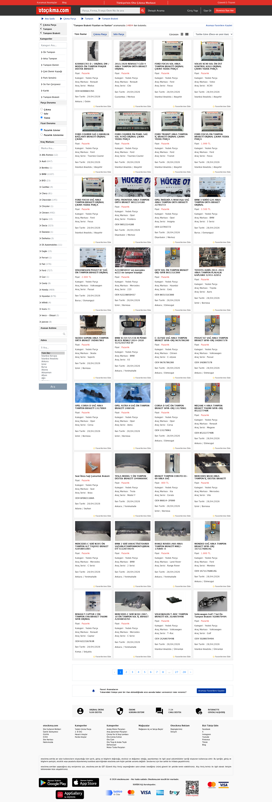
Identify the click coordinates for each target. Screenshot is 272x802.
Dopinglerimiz (176, 729)
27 (176, 671)
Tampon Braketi (108, 18)
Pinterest (206, 739)
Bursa (53, 367)
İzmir (53, 364)
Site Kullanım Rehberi (52, 729)
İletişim (174, 732)
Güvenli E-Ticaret (226, 2)
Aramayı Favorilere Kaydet (218, 25)
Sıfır (46, 113)
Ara (52, 386)
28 (184, 671)
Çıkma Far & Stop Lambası (118, 734)
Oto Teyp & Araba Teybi (117, 742)
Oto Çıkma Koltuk (114, 737)
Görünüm (173, 34)
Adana (53, 369)
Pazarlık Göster (52, 130)
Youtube (205, 737)
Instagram (206, 734)
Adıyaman (53, 372)
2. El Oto (78, 732)
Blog (64, 2)
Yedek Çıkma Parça (83, 729)
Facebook (206, 729)
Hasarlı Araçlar (81, 734)
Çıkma (47, 109)
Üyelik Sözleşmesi (50, 732)
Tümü (47, 118)
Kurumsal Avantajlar (47, 2)
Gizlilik (46, 734)
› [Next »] (190, 671)
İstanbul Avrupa (53, 355)
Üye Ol (207, 10)
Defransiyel (111, 745)
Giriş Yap (192, 10)
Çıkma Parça (68, 18)
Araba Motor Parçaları (116, 729)
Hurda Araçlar (81, 737)
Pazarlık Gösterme (53, 135)
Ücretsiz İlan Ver (225, 10)
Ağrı (53, 378)
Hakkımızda (48, 742)
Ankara (53, 361)
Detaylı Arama (156, 10)
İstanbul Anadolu (53, 358)
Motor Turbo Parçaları (116, 747)
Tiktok (205, 742)
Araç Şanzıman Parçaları (117, 732)
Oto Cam (110, 739)
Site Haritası (48, 739)
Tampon (87, 18)
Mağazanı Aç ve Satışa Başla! (151, 729)
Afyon (53, 375)
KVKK (45, 737)
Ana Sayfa (48, 18)
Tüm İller (53, 353)
